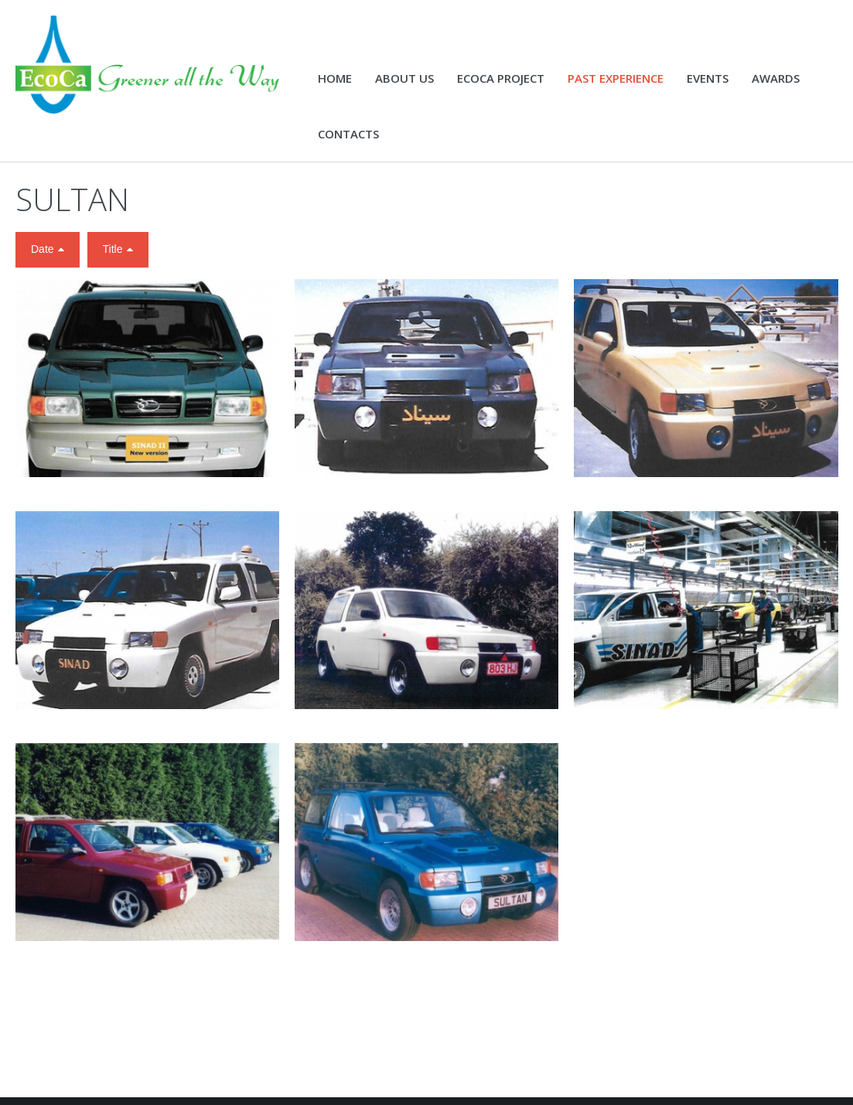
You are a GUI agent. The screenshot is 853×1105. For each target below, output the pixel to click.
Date (42, 249)
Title (113, 249)
